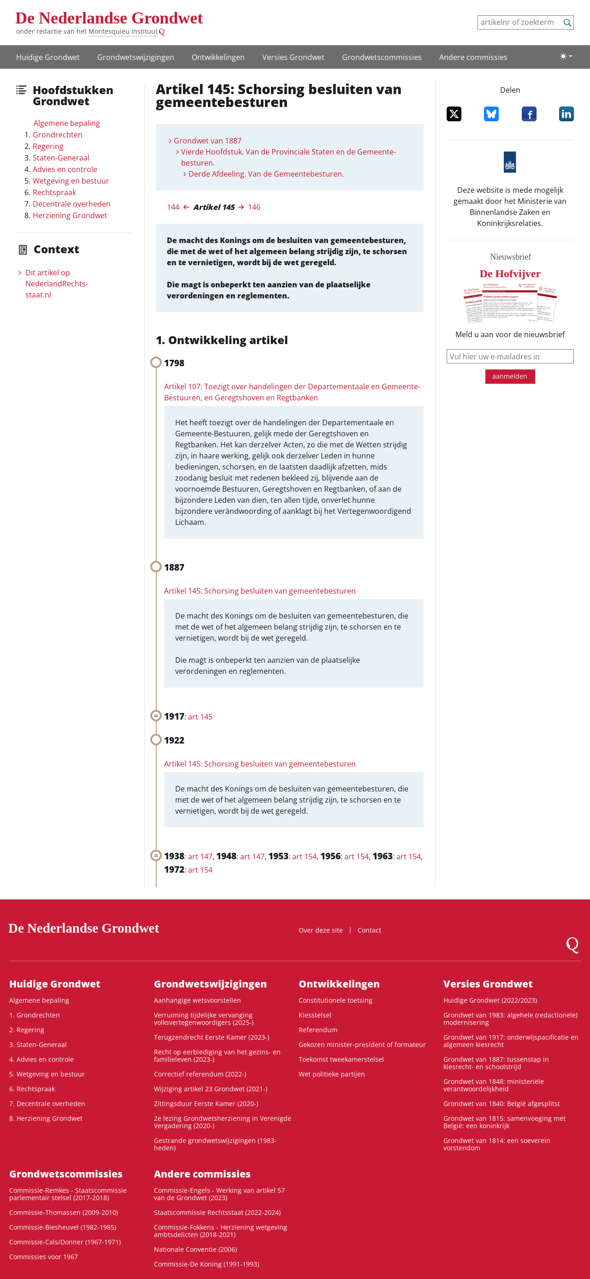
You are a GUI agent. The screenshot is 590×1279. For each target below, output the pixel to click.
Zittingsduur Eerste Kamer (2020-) (206, 1103)
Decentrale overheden (72, 204)
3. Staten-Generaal (38, 1044)
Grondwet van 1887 (208, 141)
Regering (48, 146)
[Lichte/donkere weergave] (566, 56)
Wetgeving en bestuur (71, 181)
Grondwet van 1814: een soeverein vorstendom (496, 1144)
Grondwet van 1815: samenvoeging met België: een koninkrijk (504, 1122)
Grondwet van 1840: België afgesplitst (501, 1103)
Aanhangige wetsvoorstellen (197, 1000)
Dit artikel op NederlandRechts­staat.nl (56, 284)
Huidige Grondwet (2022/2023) (490, 1000)
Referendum (318, 1029)
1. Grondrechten (34, 1015)
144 (173, 207)
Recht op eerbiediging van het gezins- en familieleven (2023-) (217, 1055)
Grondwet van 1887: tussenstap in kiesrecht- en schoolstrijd (496, 1063)
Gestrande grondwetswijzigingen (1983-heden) (215, 1144)
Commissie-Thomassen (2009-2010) (63, 1212)
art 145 (200, 717)
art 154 (304, 856)
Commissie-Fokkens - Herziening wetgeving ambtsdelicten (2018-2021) (220, 1231)
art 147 (200, 856)
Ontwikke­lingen (218, 57)
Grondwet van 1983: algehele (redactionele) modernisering (510, 1019)
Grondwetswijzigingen (135, 57)
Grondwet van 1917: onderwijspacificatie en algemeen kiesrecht (510, 1041)
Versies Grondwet (293, 57)
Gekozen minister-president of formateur (362, 1044)
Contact (369, 930)
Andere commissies (473, 57)
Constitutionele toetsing (335, 1000)
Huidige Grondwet (48, 57)
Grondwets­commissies (382, 57)
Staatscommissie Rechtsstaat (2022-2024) (217, 1212)
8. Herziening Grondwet (46, 1118)
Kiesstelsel (315, 1015)
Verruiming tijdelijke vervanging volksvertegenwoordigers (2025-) (204, 1019)
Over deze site (321, 930)
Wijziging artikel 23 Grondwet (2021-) (210, 1088)
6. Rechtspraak (32, 1088)
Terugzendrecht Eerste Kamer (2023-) (211, 1037)
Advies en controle (65, 169)
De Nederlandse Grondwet (109, 18)
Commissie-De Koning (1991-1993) (206, 1264)
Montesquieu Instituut (123, 31)
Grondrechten (58, 135)
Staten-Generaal (61, 158)
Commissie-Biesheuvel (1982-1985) (62, 1227)
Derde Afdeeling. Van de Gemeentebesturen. (266, 174)
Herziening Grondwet (70, 215)
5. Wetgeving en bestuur (47, 1074)
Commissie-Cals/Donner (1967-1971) (65, 1241)
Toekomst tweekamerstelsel (341, 1059)
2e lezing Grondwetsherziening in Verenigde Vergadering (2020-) (222, 1122)
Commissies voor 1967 (43, 1256)
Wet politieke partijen (332, 1074)
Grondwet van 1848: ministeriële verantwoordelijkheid (493, 1085)
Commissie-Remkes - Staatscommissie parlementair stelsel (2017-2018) (68, 1194)
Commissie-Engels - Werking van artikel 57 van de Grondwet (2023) (219, 1194)
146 (254, 207)
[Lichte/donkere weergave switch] (566, 56)
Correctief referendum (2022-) (200, 1074)
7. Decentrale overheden (47, 1103)
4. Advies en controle (41, 1059)
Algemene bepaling (67, 123)
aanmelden (509, 376)
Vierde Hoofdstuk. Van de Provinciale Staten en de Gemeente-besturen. (288, 157)
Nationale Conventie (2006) (195, 1249)
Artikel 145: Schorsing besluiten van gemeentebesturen (260, 591)
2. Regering (26, 1029)
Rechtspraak (54, 192)
